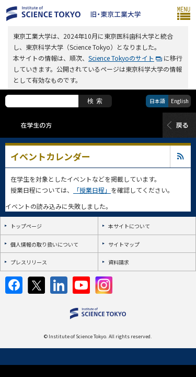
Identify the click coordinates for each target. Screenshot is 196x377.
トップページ (26, 226)
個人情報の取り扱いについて (44, 244)
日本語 (157, 101)
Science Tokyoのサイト (121, 57)
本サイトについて (129, 226)
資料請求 (118, 262)
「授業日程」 (92, 189)
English (180, 101)
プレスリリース (28, 262)
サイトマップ (124, 244)
